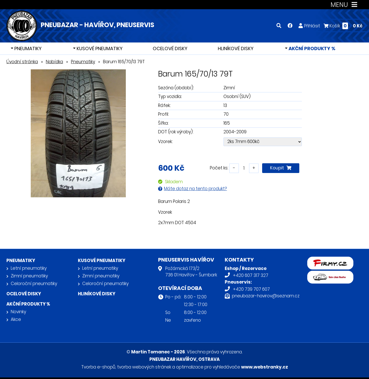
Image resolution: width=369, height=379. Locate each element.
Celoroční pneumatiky (34, 283)
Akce (16, 319)
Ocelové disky (170, 48)
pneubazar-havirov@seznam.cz (266, 296)
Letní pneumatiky (29, 268)
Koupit (280, 168)
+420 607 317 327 (250, 275)
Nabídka (54, 62)
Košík (343, 25)
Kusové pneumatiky (99, 48)
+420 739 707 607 (251, 289)
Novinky (18, 312)
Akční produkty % (311, 48)
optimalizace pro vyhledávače (208, 367)
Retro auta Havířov (327, 274)
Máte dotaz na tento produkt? (195, 189)
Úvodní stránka (22, 62)
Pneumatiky (27, 48)
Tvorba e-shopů (98, 367)
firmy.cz (316, 260)
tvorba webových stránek (144, 367)
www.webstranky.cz (264, 367)
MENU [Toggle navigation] (345, 4)
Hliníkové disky (235, 48)
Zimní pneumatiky (29, 276)
